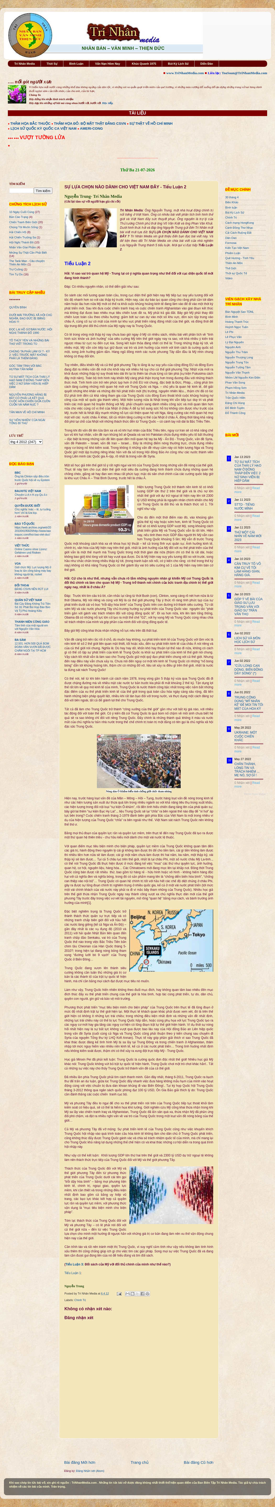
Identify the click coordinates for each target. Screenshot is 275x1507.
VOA (18, 563)
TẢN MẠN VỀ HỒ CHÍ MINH (27, 412)
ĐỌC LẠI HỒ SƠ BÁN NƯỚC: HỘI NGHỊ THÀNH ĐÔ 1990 (30, 331)
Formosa (230, 242)
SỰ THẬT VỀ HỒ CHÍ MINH (151, 123)
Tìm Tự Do (16, 274)
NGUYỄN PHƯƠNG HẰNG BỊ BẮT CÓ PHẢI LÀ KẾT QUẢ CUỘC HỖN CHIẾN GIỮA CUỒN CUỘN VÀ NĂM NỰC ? (29, 399)
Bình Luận (76, 63)
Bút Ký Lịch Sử (178, 63)
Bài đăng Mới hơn (79, 1462)
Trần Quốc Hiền (235, 397)
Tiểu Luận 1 (72, 1273)
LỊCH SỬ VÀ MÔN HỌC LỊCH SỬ (247, 640)
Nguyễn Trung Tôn (237, 362)
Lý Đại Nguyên (234, 342)
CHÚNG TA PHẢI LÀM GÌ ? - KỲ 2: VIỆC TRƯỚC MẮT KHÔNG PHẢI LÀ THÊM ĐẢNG (29, 355)
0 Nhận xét (242, 488)
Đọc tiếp (107, 103)
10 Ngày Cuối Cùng (21, 212)
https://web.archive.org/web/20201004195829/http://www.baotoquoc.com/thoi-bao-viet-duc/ (33, 531)
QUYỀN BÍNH (17, 307)
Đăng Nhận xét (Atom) (90, 1470)
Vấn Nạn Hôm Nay (107, 63)
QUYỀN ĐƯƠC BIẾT (27, 505)
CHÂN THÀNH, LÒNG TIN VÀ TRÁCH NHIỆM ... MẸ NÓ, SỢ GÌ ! (247, 769)
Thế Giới (230, 268)
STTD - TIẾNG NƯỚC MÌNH (244, 506)
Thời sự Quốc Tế (236, 273)
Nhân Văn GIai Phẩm (22, 247)
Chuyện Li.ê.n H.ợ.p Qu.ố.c (31, 494)
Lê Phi (229, 332)
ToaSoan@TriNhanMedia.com (244, 73)
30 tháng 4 (232, 197)
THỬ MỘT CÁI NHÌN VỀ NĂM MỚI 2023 (247, 536)
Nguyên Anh (233, 347)
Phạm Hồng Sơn (235, 387)
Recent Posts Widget (255, 794)
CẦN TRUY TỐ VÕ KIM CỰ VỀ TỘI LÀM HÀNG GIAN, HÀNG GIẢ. (247, 569)
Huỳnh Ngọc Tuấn (236, 327)
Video (228, 278)
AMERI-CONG (91, 128)
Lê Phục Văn (233, 336)
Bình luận (231, 207)
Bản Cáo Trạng (18, 217)
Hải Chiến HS (17, 232)
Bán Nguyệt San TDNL (239, 311)
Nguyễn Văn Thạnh (237, 372)
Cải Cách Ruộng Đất (238, 232)
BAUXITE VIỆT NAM (28, 491)
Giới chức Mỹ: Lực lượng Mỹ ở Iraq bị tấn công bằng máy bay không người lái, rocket (33, 571)
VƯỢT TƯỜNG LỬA (42, 137)
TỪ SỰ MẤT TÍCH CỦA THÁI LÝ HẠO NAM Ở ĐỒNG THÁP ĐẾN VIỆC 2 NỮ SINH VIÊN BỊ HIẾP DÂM (29, 382)
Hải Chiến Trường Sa (22, 237)
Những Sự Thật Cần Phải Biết (28, 252)
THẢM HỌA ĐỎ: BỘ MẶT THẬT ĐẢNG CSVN (90, 123)
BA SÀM (20, 639)
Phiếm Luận (232, 253)
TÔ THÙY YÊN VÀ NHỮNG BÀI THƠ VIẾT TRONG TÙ (29, 342)
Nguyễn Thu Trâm (236, 352)
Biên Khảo (231, 202)
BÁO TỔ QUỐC (25, 523)
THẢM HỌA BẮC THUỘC (30, 123)
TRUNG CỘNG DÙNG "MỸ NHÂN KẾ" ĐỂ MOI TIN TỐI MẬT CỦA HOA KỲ (248, 703)
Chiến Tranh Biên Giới (23, 222)
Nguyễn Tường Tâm (238, 367)
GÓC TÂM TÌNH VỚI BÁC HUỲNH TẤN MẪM (25, 367)
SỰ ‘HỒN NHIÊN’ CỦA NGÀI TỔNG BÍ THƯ (27, 421)
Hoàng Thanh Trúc (237, 321)
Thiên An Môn (234, 263)
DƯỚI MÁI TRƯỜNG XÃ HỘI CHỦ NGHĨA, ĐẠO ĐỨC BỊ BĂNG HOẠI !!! (30, 318)
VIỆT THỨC (22, 545)
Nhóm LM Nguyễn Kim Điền (242, 377)
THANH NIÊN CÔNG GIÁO (32, 621)
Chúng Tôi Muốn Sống (23, 227)
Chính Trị (80, 1300)
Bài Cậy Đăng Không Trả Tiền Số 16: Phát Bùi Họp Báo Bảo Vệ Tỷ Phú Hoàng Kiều (33, 607)
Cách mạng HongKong (239, 222)
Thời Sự (52, 63)
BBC (18, 472)
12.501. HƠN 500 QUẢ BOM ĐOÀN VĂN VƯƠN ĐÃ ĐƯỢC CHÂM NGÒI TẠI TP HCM (33, 647)
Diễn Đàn (206, 63)
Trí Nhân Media (24, 63)
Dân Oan (230, 237)
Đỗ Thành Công (235, 412)
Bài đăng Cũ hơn (198, 1462)
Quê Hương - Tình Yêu (239, 258)
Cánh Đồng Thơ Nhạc (239, 227)
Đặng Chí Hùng (235, 403)
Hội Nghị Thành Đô (21, 242)
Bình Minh (231, 316)
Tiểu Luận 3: (74, 1264)
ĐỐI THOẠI (22, 585)
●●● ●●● (14, 138)
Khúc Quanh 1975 (144, 63)
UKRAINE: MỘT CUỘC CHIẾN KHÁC (245, 736)
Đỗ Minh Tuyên (235, 407)
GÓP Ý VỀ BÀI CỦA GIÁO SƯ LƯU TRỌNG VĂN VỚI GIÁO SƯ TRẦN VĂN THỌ (248, 606)
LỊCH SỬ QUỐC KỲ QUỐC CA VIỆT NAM (43, 128)
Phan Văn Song (235, 382)
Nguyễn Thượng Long (239, 357)
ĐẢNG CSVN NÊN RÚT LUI (31, 589)
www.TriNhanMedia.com (185, 73)
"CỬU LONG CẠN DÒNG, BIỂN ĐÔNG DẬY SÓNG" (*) (248, 669)
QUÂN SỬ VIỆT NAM (28, 600)
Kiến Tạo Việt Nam (237, 247)
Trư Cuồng (16, 269)
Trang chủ (139, 1462)
